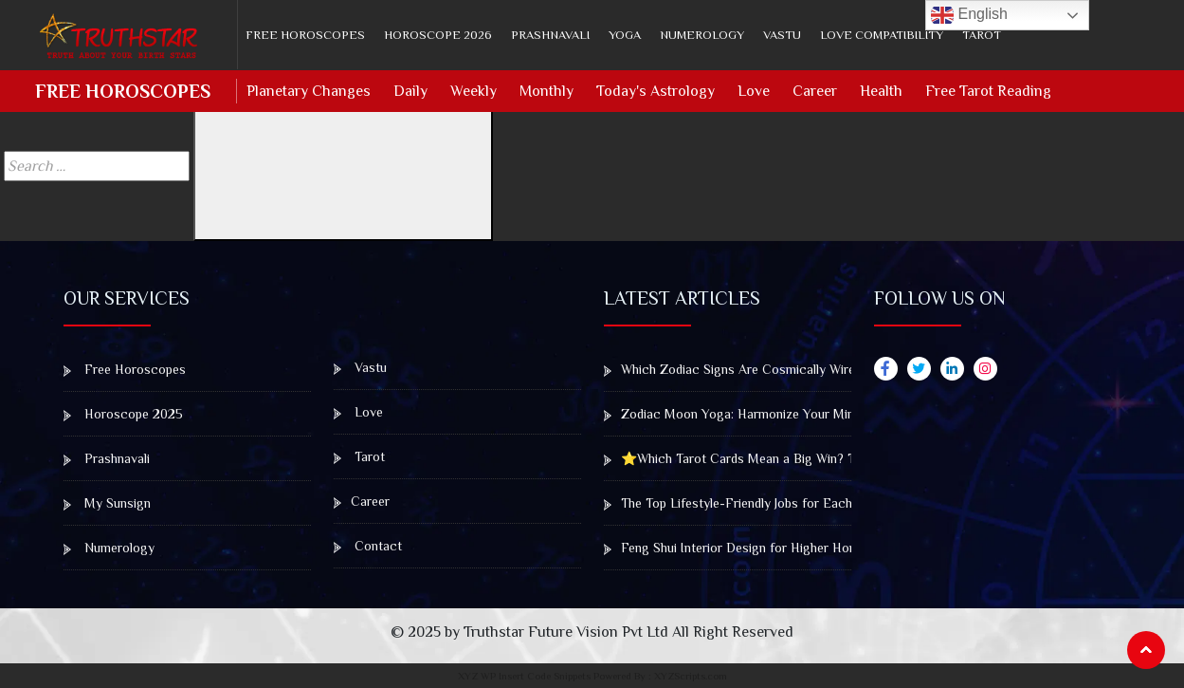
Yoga (625, 35)
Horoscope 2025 (123, 413)
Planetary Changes (308, 91)
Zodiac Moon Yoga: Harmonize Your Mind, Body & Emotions (786, 413)
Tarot (981, 35)
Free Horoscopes (305, 35)
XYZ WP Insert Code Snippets (524, 675)
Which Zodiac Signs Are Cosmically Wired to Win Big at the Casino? (808, 369)
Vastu (782, 35)
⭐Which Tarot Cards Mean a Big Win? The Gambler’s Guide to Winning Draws (837, 458)
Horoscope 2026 (438, 35)
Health (881, 91)
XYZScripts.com (690, 675)
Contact (368, 545)
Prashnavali (550, 35)
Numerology (702, 35)
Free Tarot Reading (988, 91)
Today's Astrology (655, 91)
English (969, 15)
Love (754, 91)
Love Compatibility (881, 35)
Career (814, 91)
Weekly (473, 91)
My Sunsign (107, 503)
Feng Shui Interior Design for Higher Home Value (752, 547)
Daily (410, 91)
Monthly (546, 91)
